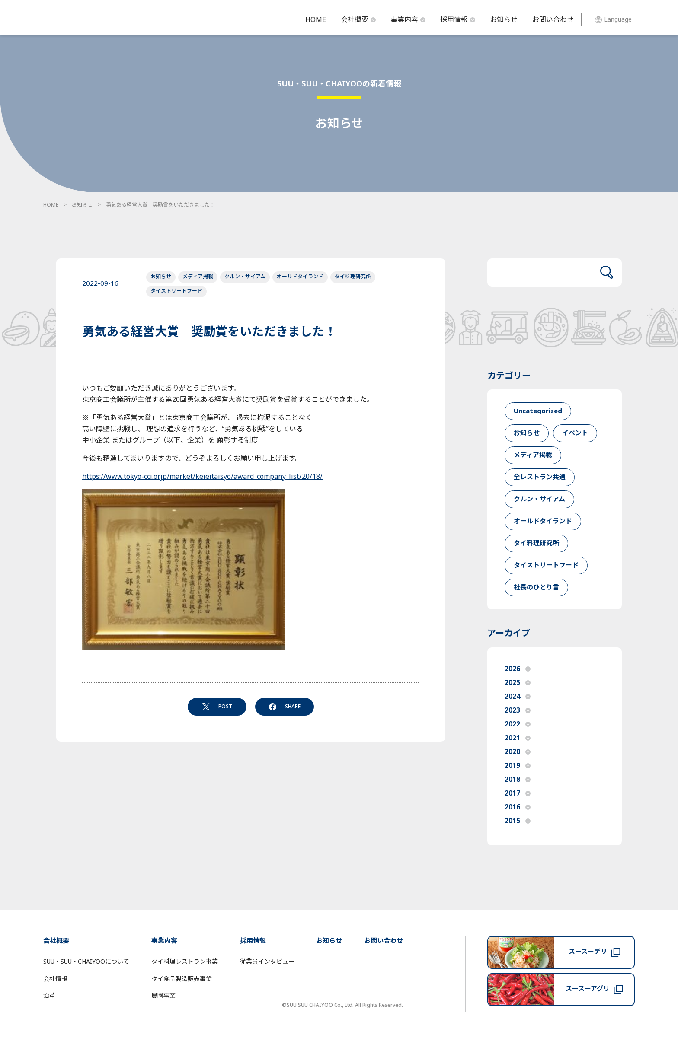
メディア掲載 (197, 276)
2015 (518, 821)
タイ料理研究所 (353, 276)
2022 (518, 724)
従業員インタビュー (267, 961)
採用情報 (457, 20)
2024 (518, 696)
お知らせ (504, 20)
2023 (518, 710)
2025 (518, 683)
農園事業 (163, 995)
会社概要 (358, 20)
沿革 (49, 995)
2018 (518, 779)
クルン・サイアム (244, 276)
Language (613, 19)
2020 (518, 752)
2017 (518, 793)
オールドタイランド (300, 276)
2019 (518, 766)
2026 (518, 669)
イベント (575, 433)
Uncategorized (538, 411)
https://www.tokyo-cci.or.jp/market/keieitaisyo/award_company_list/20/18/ (202, 476)
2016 (518, 807)
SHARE (285, 706)
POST (217, 706)
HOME (315, 20)
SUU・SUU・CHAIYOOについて (86, 961)
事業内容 (407, 20)
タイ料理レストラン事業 (184, 961)
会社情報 (55, 979)
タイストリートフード (176, 291)
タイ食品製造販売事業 (181, 979)
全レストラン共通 (540, 477)
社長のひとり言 (536, 587)
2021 (518, 738)
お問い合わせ (553, 20)
